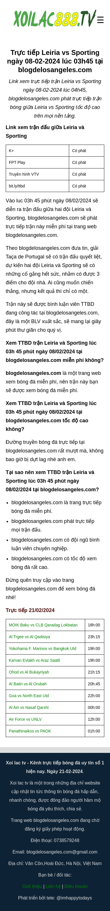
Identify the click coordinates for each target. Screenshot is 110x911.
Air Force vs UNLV (25, 719)
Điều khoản (76, 886)
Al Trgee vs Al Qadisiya (29, 636)
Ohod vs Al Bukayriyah (29, 672)
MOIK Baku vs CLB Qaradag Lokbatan (43, 625)
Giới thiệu (32, 886)
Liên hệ (53, 886)
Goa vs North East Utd (29, 695)
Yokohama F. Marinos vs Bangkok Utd (42, 648)
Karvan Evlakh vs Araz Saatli (34, 660)
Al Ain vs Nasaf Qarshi (29, 707)
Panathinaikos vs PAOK (30, 731)
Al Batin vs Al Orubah (28, 684)
